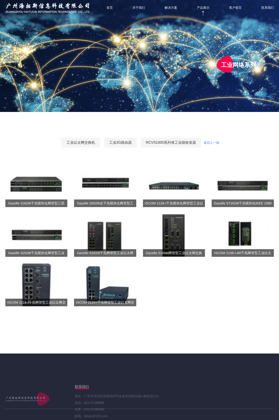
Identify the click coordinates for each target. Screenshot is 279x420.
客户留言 (235, 7)
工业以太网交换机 (80, 142)
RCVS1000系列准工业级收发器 (171, 142)
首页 (109, 7)
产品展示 (203, 7)
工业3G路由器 (120, 142)
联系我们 (267, 7)
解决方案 (171, 7)
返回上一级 (211, 142)
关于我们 (138, 7)
